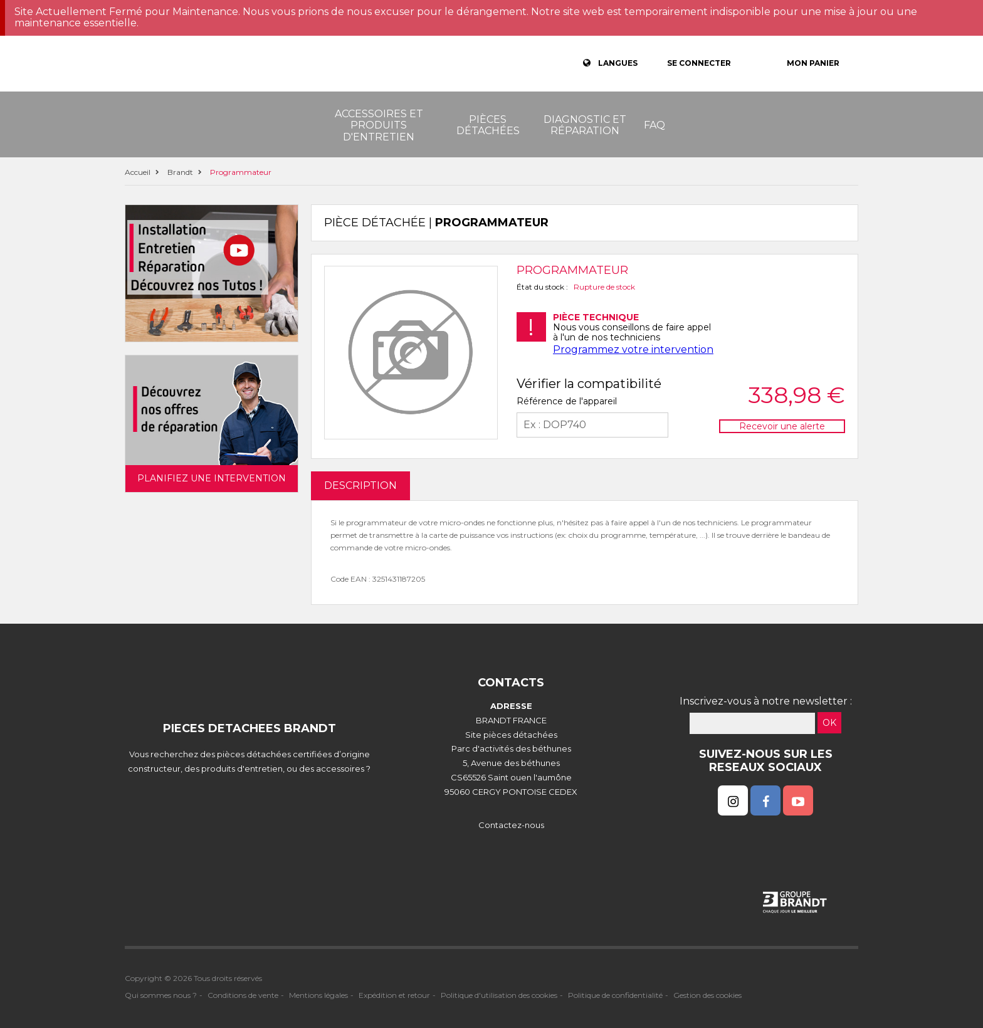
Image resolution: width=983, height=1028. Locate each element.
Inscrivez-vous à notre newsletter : (766, 701)
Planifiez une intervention (211, 478)
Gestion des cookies (707, 995)
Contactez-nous (511, 825)
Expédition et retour (394, 995)
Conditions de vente (243, 995)
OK (829, 722)
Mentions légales (318, 995)
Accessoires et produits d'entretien (379, 125)
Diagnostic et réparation (585, 125)
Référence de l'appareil (567, 401)
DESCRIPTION (360, 485)
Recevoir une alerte (782, 426)
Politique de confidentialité (615, 995)
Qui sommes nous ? (161, 995)
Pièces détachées (488, 125)
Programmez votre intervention (633, 349)
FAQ (654, 125)
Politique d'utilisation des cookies (499, 995)
